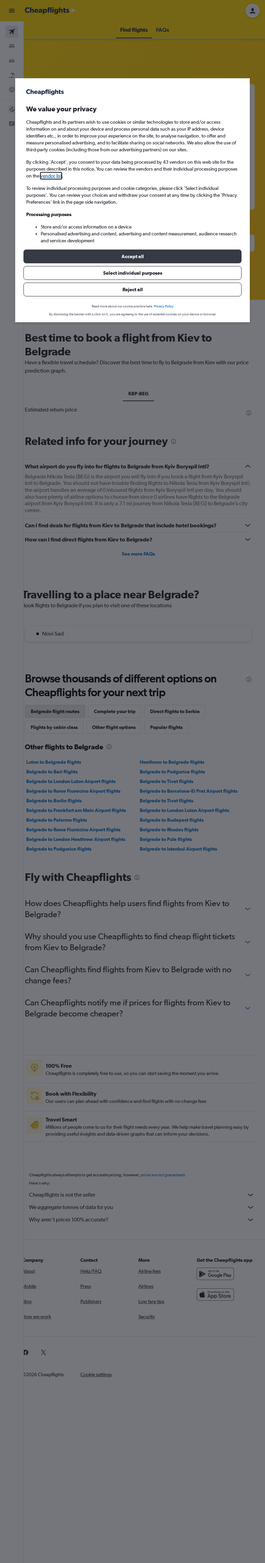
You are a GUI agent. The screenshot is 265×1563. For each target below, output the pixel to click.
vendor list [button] (51, 176)
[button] (132, 256)
